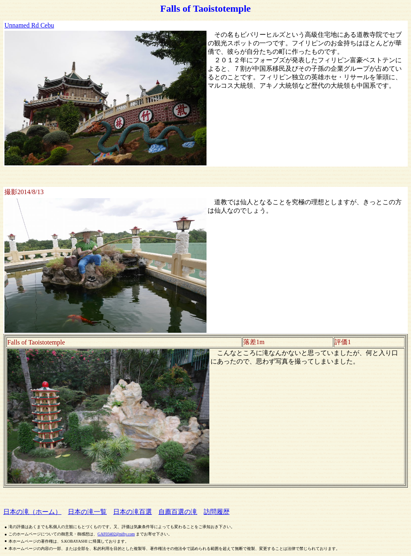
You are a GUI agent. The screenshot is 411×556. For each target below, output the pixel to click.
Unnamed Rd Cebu (29, 25)
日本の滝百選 (132, 511)
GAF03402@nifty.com (116, 534)
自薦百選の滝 (177, 511)
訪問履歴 (217, 511)
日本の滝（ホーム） (32, 511)
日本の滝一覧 (87, 511)
